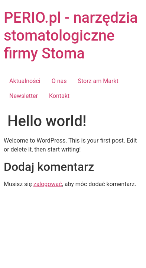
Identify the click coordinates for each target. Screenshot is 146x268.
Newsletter (23, 95)
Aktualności (24, 80)
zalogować (47, 184)
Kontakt (59, 95)
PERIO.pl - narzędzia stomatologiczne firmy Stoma (71, 35)
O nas (59, 80)
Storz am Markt (98, 80)
